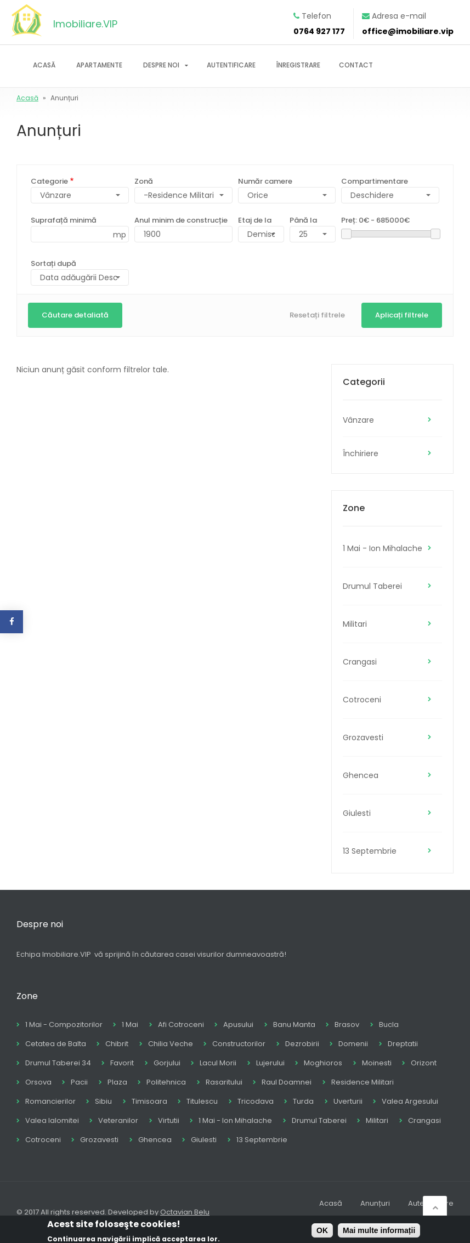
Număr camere (265, 181)
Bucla (389, 1024)
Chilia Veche (170, 1043)
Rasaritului (224, 1082)
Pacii (79, 1082)
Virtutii (168, 1120)
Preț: (375, 220)
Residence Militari (362, 1082)
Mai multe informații (379, 1232)
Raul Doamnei (287, 1082)
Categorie (49, 181)
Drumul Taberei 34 (58, 1063)
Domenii (353, 1043)
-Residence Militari (179, 195)
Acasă (44, 65)
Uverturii (348, 1101)
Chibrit (116, 1043)
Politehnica (166, 1082)
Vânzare (358, 420)
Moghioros (323, 1063)
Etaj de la (254, 220)
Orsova (38, 1082)
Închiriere (360, 453)
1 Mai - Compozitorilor (64, 1024)
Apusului (238, 1024)
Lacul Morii (218, 1063)
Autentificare (231, 65)
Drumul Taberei (372, 586)
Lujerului (270, 1063)
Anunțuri (375, 1203)
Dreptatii (403, 1043)
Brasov (347, 1024)
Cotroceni (362, 699)
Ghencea (360, 775)
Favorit (122, 1063)
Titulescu (202, 1101)
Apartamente (99, 65)
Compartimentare (374, 181)
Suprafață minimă (64, 220)
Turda (303, 1101)
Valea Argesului (410, 1101)
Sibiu (103, 1101)
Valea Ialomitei (52, 1120)
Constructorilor (238, 1043)
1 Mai (130, 1024)
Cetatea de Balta (55, 1043)
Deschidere (372, 195)
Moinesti (377, 1063)
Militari (355, 623)
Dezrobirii (302, 1043)
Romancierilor (50, 1101)
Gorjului (167, 1063)
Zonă (143, 181)
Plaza (117, 1082)
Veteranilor (118, 1120)
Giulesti (357, 813)
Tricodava (255, 1101)
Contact (356, 65)
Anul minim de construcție (181, 220)
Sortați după (53, 263)
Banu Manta (294, 1024)
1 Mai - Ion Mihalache (382, 548)
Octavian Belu (184, 1212)
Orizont (424, 1063)
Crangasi (360, 661)
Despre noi (161, 65)
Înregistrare (298, 65)
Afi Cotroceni (181, 1024)
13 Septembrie (370, 850)
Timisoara (149, 1101)
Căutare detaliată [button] (75, 315)
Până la (303, 220)
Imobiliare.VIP (85, 24)
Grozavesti (363, 737)
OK (322, 1232)
